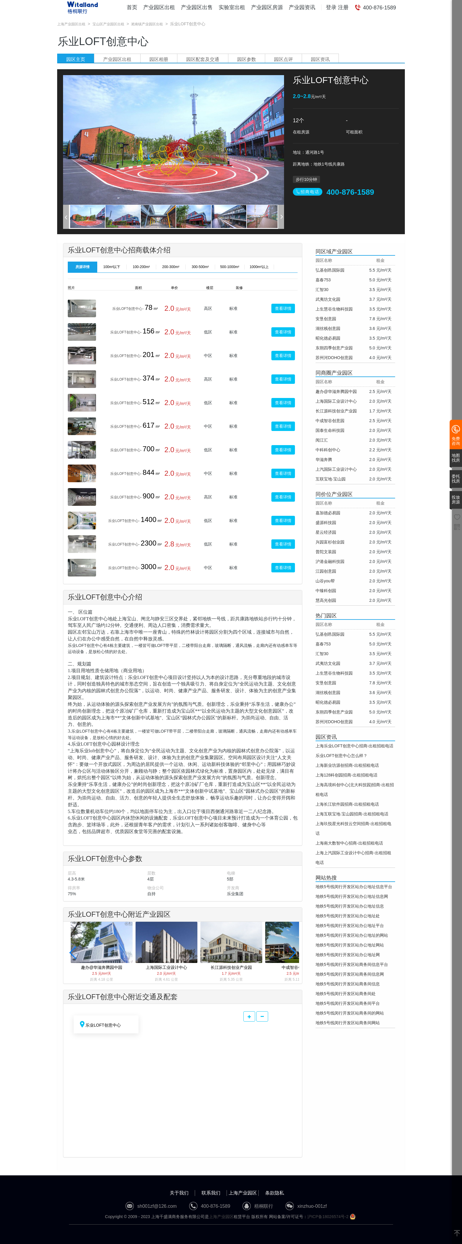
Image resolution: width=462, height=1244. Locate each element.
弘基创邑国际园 (330, 270)
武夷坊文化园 (328, 299)
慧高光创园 (326, 600)
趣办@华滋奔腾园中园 (336, 391)
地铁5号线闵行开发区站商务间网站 (348, 1022)
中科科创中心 (328, 449)
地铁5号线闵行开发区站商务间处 (346, 993)
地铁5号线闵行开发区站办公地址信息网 (352, 896)
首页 (132, 7)
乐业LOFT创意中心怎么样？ (341, 755)
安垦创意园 (326, 318)
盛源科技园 (326, 522)
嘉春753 (323, 279)
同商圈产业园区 (334, 373)
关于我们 (179, 1192)
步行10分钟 (306, 179)
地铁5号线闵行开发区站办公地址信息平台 (354, 886)
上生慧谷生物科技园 (334, 309)
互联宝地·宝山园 (331, 479)
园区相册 (158, 59)
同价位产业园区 (334, 494)
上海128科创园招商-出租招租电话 (346, 775)
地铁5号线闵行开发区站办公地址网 (348, 954)
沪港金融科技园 (330, 561)
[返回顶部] (457, 1233)
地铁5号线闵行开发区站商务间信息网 (350, 974)
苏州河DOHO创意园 (334, 357)
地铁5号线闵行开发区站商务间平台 (348, 1003)
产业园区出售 (197, 7)
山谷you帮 (325, 581)
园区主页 (75, 59)
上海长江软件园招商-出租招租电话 (347, 804)
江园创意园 (326, 571)
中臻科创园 (326, 590)
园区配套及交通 (202, 59)
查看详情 (283, 308)
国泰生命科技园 (330, 430)
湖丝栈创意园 (328, 328)
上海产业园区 (243, 1192)
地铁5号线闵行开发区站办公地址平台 (350, 925)
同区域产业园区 (334, 252)
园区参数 (246, 59)
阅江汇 (322, 440)
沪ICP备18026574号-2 (328, 1216)
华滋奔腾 (324, 459)
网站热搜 (326, 878)
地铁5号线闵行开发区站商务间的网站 (350, 1013)
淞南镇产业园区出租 (147, 24)
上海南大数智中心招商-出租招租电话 (349, 843)
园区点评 (283, 59)
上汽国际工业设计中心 (336, 469)
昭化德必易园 (328, 338)
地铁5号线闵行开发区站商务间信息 (348, 984)
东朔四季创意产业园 (334, 348)
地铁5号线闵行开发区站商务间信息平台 (352, 964)
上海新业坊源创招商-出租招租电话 (347, 765)
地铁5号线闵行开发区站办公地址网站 (350, 945)
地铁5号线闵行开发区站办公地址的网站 (352, 935)
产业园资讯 (302, 7)
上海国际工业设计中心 (336, 401)
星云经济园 (326, 532)
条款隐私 (274, 1192)
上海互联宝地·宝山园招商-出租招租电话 (352, 814)
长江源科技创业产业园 (336, 411)
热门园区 (326, 616)
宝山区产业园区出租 (108, 24)
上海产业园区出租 (71, 24)
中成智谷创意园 (330, 420)
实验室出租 (232, 7)
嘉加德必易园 (328, 513)
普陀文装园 (326, 551)
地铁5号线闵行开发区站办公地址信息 (350, 906)
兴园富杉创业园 (330, 542)
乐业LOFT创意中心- (128, 309)
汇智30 (322, 289)
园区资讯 (320, 59)
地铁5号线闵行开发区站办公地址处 (348, 915)
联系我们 (211, 1192)
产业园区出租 (159, 7)
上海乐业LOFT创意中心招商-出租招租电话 (354, 746)
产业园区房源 (267, 7)
